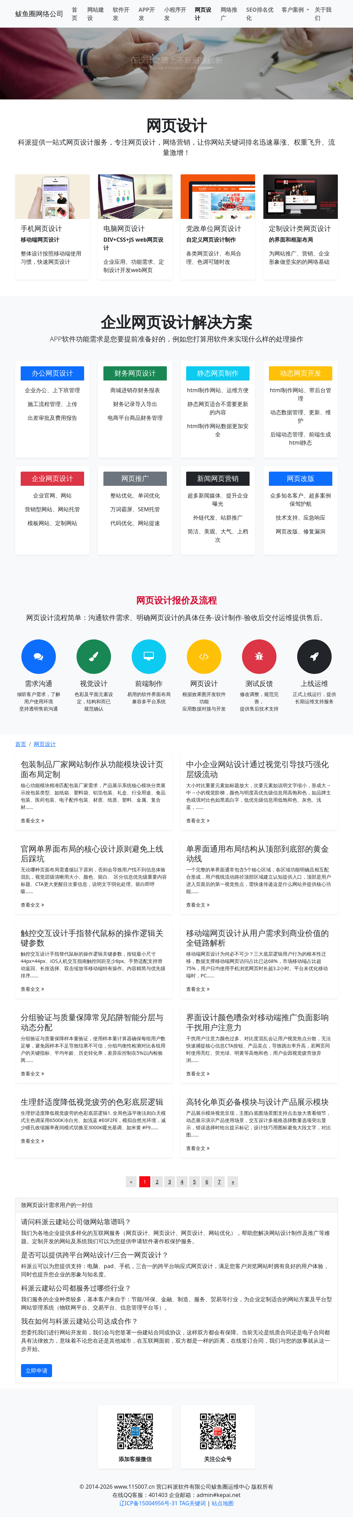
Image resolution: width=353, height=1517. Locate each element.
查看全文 (32, 820)
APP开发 (147, 14)
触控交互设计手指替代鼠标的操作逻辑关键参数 (92, 937)
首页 (74, 14)
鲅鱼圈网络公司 (39, 13)
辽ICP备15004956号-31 (148, 1503)
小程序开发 (175, 14)
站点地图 (223, 1503)
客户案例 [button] (293, 9)
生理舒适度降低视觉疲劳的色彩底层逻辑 (92, 1101)
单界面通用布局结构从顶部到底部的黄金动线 (257, 853)
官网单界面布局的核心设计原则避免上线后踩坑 (92, 853)
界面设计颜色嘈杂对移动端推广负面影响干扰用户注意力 (257, 1022)
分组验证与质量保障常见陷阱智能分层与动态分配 (92, 1022)
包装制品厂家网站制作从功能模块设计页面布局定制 (92, 768)
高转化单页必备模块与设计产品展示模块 (257, 1101)
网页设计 (203, 14)
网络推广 (229, 14)
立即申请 (37, 1370)
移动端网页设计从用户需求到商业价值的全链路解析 (257, 937)
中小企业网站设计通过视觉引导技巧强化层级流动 (257, 768)
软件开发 (121, 14)
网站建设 (95, 14)
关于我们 (323, 14)
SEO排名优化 (259, 14)
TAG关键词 (192, 1503)
